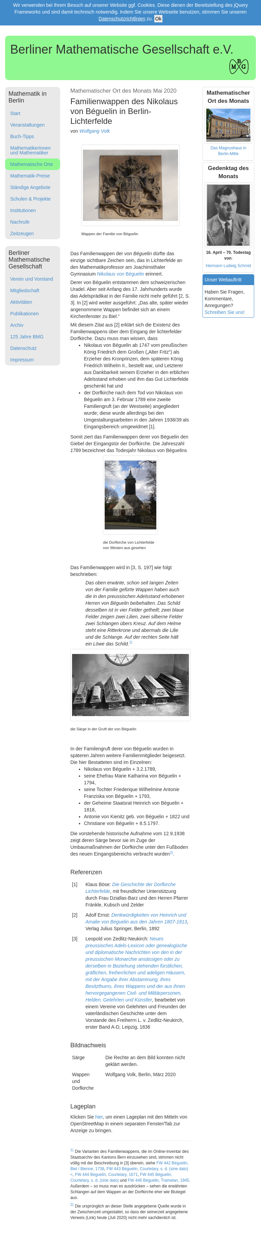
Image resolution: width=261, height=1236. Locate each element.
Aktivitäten (21, 302)
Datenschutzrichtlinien (122, 18)
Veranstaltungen (27, 125)
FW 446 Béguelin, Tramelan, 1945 (158, 1180)
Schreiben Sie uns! (225, 312)
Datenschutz (23, 348)
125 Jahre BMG (27, 336)
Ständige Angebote (30, 187)
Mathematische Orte (31, 164)
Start (15, 113)
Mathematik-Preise (30, 176)
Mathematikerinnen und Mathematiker (30, 150)
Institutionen (23, 210)
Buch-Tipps (22, 136)
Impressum (22, 359)
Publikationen (24, 313)
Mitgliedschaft (24, 290)
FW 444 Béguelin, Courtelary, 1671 (106, 1174)
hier (99, 1117)
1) (130, 642)
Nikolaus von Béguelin (120, 274)
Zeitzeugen (22, 233)
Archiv (16, 325)
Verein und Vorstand (31, 279)
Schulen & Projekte (30, 199)
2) (171, 852)
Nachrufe (20, 222)
